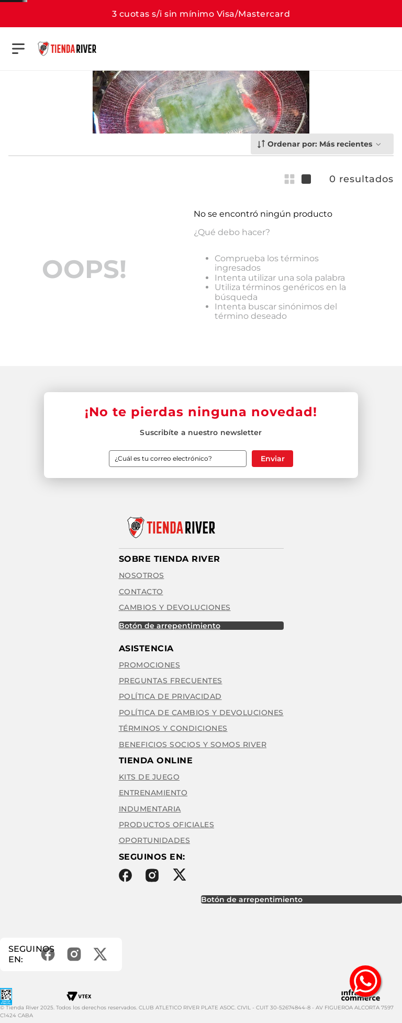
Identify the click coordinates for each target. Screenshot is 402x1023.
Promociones (150, 663)
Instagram (152, 874)
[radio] (291, 178)
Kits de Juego (149, 776)
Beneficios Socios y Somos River (193, 743)
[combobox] (255, 49)
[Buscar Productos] (302, 48)
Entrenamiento (153, 791)
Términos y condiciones (173, 727)
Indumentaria (150, 807)
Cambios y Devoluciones (175, 606)
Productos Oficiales (167, 823)
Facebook (125, 874)
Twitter (179, 873)
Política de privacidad (170, 695)
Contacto (141, 590)
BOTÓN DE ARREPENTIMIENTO (169, 624)
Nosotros (141, 574)
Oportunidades (155, 839)
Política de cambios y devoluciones (201, 711)
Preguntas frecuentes (170, 679)
